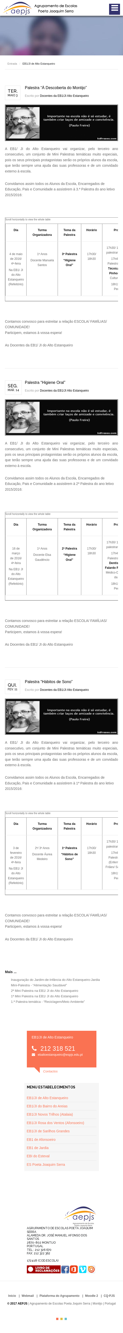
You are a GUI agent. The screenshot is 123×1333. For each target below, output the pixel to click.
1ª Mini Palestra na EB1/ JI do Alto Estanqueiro (44, 996)
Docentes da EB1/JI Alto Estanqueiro (64, 96)
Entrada (12, 63)
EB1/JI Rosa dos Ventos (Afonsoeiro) (55, 1123)
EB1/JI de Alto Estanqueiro (47, 1098)
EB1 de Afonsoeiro (41, 1140)
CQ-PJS (109, 1296)
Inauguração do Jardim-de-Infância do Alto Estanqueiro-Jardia (55, 980)
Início (12, 1296)
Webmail (28, 1296)
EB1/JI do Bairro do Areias (47, 1106)
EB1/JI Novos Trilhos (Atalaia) (50, 1114)
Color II (61, 1319)
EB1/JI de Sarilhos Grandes (48, 1131)
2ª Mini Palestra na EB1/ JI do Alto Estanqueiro (44, 991)
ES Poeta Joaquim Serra (46, 1165)
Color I (57, 1319)
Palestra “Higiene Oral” (45, 382)
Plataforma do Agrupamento (60, 1296)
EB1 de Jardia (38, 1148)
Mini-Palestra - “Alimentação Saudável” (39, 985)
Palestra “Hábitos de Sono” (49, 682)
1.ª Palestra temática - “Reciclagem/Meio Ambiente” (48, 1002)
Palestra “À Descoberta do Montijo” (56, 88)
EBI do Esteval (38, 1156)
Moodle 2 (91, 1296)
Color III (66, 1319)
